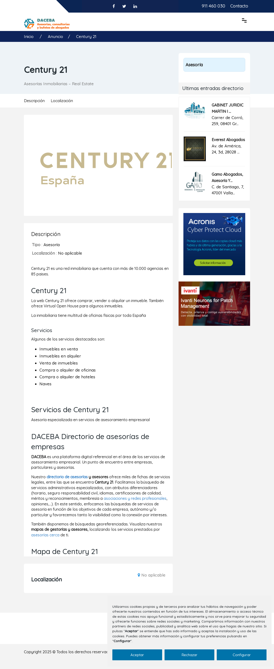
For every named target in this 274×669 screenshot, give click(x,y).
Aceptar (137, 655)
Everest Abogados (228, 139)
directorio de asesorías (67, 476)
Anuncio (55, 36)
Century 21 (86, 36)
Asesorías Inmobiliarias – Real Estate (59, 83)
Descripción (34, 100)
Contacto (239, 6)
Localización (62, 100)
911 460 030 (213, 6)
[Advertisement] (214, 364)
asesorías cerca (45, 534)
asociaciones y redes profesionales (135, 498)
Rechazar (189, 655)
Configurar (242, 655)
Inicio (29, 36)
